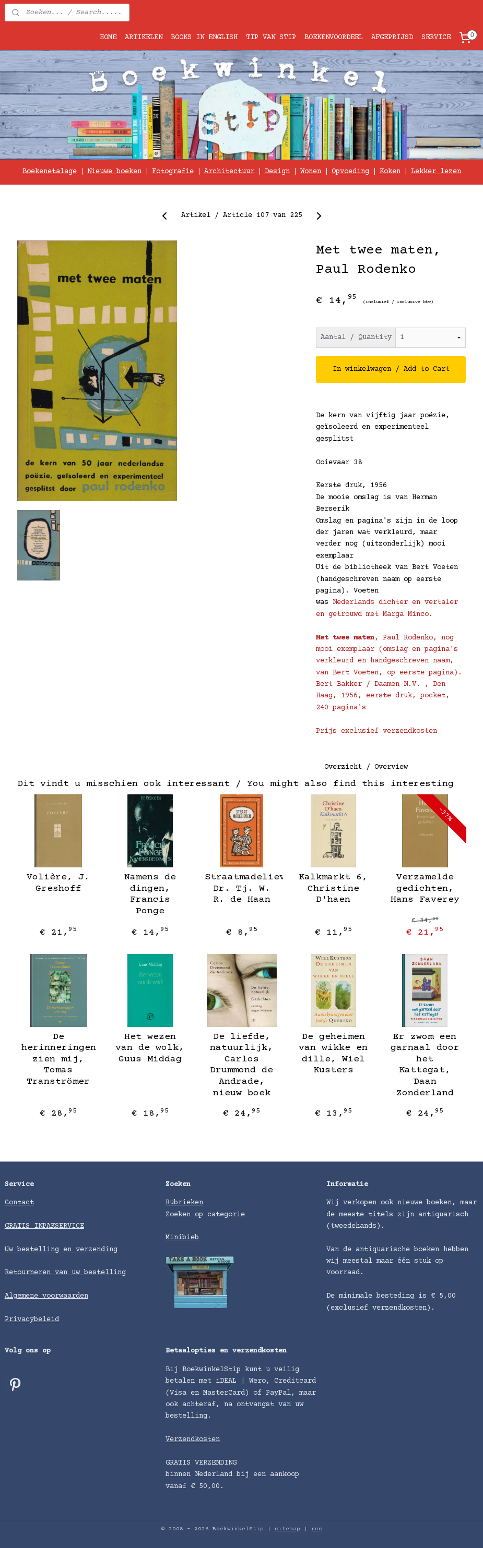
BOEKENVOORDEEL (333, 37)
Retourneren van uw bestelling (65, 1272)
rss (316, 1529)
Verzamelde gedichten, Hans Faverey (425, 888)
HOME (108, 37)
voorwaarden (65, 1296)
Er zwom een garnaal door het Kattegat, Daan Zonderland (425, 1065)
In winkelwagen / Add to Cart (391, 369)
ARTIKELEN (143, 37)
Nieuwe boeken (114, 171)
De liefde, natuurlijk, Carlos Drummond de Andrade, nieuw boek (241, 1065)
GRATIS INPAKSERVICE (44, 1226)
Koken (390, 171)
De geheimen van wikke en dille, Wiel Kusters (333, 1054)
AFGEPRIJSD (392, 37)
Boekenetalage (49, 171)
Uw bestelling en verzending (61, 1249)
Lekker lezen (436, 171)
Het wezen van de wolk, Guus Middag (149, 1048)
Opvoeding (350, 171)
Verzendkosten (193, 1439)
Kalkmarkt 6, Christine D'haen (333, 888)
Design (277, 171)
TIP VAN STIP (271, 37)
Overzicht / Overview (366, 768)
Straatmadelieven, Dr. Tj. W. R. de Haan (241, 888)
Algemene (23, 1296)
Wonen (310, 171)
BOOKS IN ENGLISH (204, 37)
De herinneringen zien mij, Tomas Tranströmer (58, 1059)
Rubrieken (184, 1203)
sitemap (287, 1529)
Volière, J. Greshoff (58, 883)
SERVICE (436, 37)
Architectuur (229, 171)
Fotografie (173, 171)
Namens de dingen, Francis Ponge (150, 894)
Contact (19, 1203)
